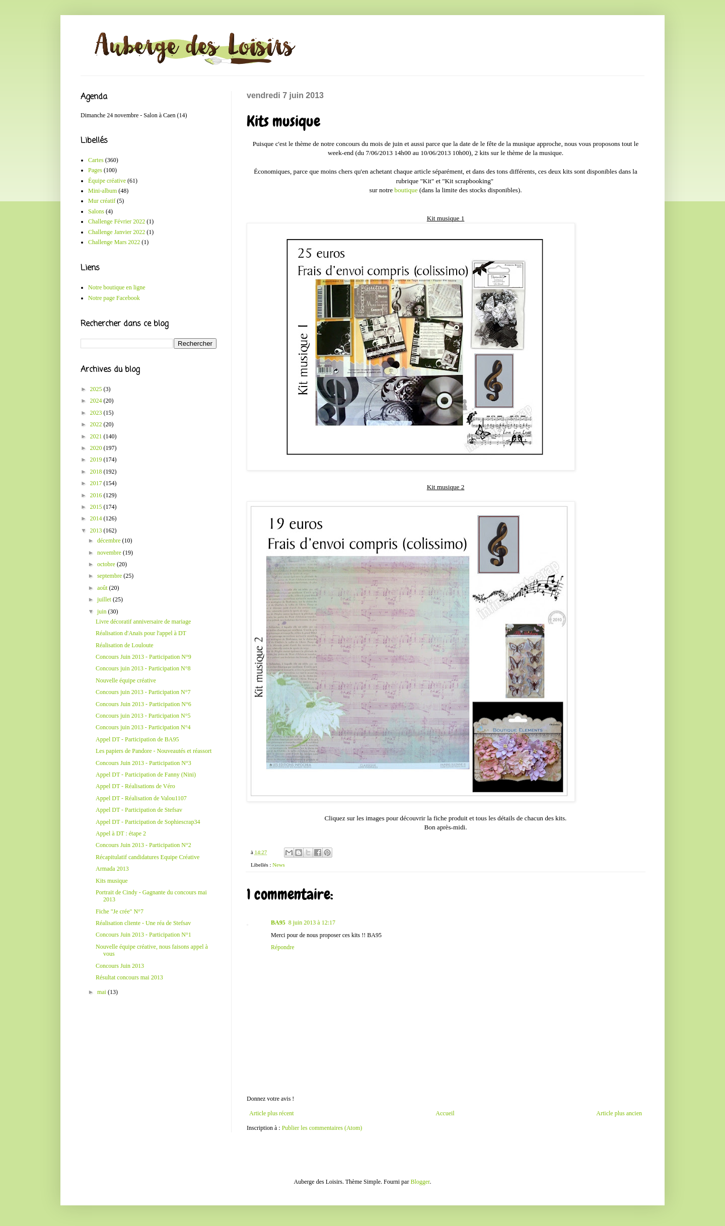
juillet (105, 599)
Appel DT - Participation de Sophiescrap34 (148, 821)
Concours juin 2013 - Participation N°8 (143, 668)
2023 (97, 412)
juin (102, 611)
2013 (97, 530)
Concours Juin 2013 (120, 965)
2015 (97, 506)
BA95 (278, 922)
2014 (97, 518)
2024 (97, 400)
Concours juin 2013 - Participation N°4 (143, 727)
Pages (95, 170)
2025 (97, 389)
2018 (97, 471)
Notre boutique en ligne (117, 287)
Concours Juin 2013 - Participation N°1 (143, 934)
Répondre (283, 947)
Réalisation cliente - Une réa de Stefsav (143, 923)
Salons (96, 211)
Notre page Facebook (114, 297)
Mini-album (102, 190)
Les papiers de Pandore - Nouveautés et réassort (153, 750)
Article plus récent (271, 1113)
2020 (97, 447)
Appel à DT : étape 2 (121, 833)
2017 (97, 483)
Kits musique (112, 880)
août (103, 587)
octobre (107, 564)
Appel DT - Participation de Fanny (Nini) (146, 774)
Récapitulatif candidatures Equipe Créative (147, 857)
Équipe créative (107, 180)
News (278, 865)
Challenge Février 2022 (116, 221)
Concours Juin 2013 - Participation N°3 (143, 763)
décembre (109, 540)
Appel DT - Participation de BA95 (137, 739)
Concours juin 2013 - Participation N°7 (143, 692)
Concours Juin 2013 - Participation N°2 (143, 845)
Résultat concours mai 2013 (129, 977)
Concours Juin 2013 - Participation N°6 (143, 704)
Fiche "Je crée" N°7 (119, 911)
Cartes (96, 160)
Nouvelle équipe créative (126, 680)
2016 (97, 495)
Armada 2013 (112, 868)
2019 (97, 459)
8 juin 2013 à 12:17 (311, 922)
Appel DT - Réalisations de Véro (135, 786)
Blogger (419, 1181)
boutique (405, 190)
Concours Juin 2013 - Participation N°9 (143, 656)
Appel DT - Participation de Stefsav (139, 809)
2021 (97, 436)
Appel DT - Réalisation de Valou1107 (141, 798)
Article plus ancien (619, 1113)
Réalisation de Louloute (125, 645)
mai (102, 991)
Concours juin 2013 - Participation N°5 (143, 715)
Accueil (445, 1113)
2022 (97, 424)
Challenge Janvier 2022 (116, 232)
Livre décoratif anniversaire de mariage (143, 621)
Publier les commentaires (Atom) (322, 1127)
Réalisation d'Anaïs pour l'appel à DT (141, 633)
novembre (110, 552)
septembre (110, 575)
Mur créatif (101, 200)
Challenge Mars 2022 (114, 242)
